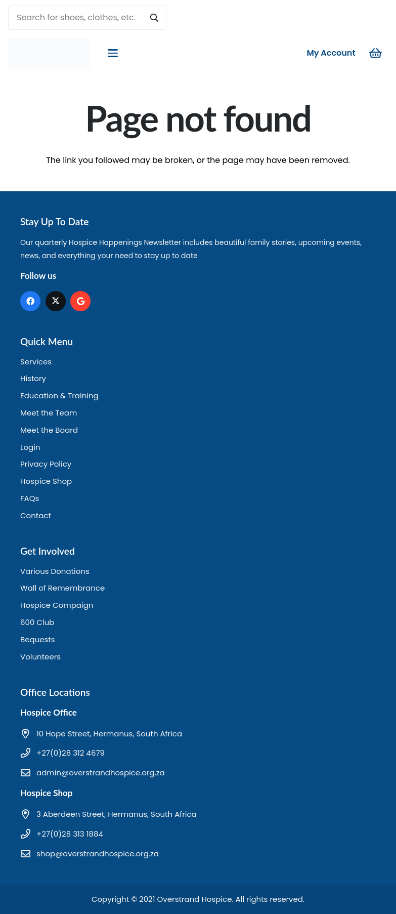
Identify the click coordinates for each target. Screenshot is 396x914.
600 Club (37, 622)
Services (36, 361)
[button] (112, 53)
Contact (35, 515)
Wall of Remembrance (62, 588)
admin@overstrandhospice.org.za (100, 772)
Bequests (37, 639)
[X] (56, 301)
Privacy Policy (45, 464)
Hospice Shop (46, 481)
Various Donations (55, 571)
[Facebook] (30, 301)
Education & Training (59, 395)
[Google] (80, 301)
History (33, 378)
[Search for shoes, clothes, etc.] (87, 18)
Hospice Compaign (56, 605)
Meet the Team (48, 412)
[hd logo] (49, 53)
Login (30, 447)
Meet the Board (49, 430)
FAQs (29, 498)
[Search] (154, 18)
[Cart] (376, 53)
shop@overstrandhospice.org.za (97, 853)
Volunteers (40, 656)
